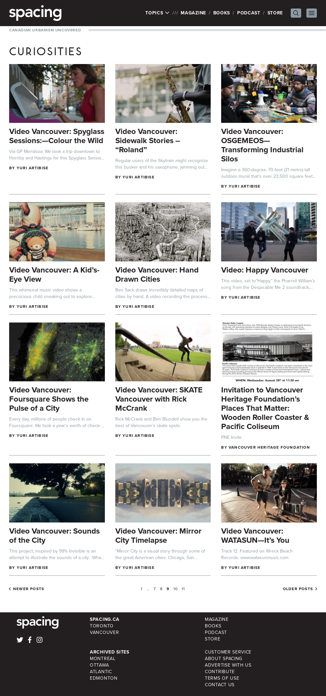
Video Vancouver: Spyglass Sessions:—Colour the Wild (56, 135)
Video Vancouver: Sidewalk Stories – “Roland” (147, 140)
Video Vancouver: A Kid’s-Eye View (54, 274)
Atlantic (101, 671)
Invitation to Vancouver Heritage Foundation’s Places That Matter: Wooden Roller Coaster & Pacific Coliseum (265, 408)
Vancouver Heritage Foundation (269, 447)
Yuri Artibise (33, 168)
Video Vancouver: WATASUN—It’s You (255, 535)
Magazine (193, 12)
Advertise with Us (228, 665)
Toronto (102, 625)
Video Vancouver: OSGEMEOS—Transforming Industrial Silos (262, 145)
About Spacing (223, 658)
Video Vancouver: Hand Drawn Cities (157, 274)
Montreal (103, 658)
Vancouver (104, 632)
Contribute (220, 671)
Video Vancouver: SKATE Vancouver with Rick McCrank (159, 399)
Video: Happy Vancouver (264, 270)
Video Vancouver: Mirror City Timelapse (158, 535)
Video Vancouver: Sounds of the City (54, 535)
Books (221, 12)
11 (183, 589)
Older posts (298, 588)
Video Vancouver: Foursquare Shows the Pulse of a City (49, 399)
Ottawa (99, 665)
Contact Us (220, 684)
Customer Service (228, 652)
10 (175, 589)
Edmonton (104, 678)
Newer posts (28, 588)
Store (275, 12)
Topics (157, 13)
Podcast (248, 12)
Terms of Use (222, 678)
